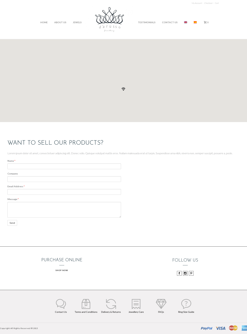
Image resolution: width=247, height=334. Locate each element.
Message (13, 199)
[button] (123, 89)
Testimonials (146, 22)
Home (44, 22)
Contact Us (169, 22)
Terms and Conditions (86, 311)
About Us (60, 22)
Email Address (16, 186)
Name (11, 160)
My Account (197, 3)
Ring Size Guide (186, 311)
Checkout (208, 3)
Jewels (77, 22)
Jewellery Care (136, 311)
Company (12, 173)
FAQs (161, 311)
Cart (217, 3)
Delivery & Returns (111, 311)
